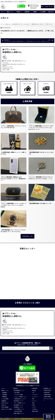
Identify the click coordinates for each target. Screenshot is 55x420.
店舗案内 (35, 11)
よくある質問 (42, 11)
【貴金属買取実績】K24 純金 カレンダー (40, 203)
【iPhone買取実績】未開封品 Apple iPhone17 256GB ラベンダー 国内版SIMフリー (13, 178)
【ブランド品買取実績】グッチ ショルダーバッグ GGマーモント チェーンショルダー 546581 (13, 205)
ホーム (2, 11)
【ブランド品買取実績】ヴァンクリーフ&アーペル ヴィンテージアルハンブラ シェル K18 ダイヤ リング (41, 127)
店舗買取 (8, 92)
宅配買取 (46, 92)
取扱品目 (19, 12)
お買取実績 (27, 12)
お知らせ (8, 24)
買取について (10, 12)
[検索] (51, 348)
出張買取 (27, 92)
